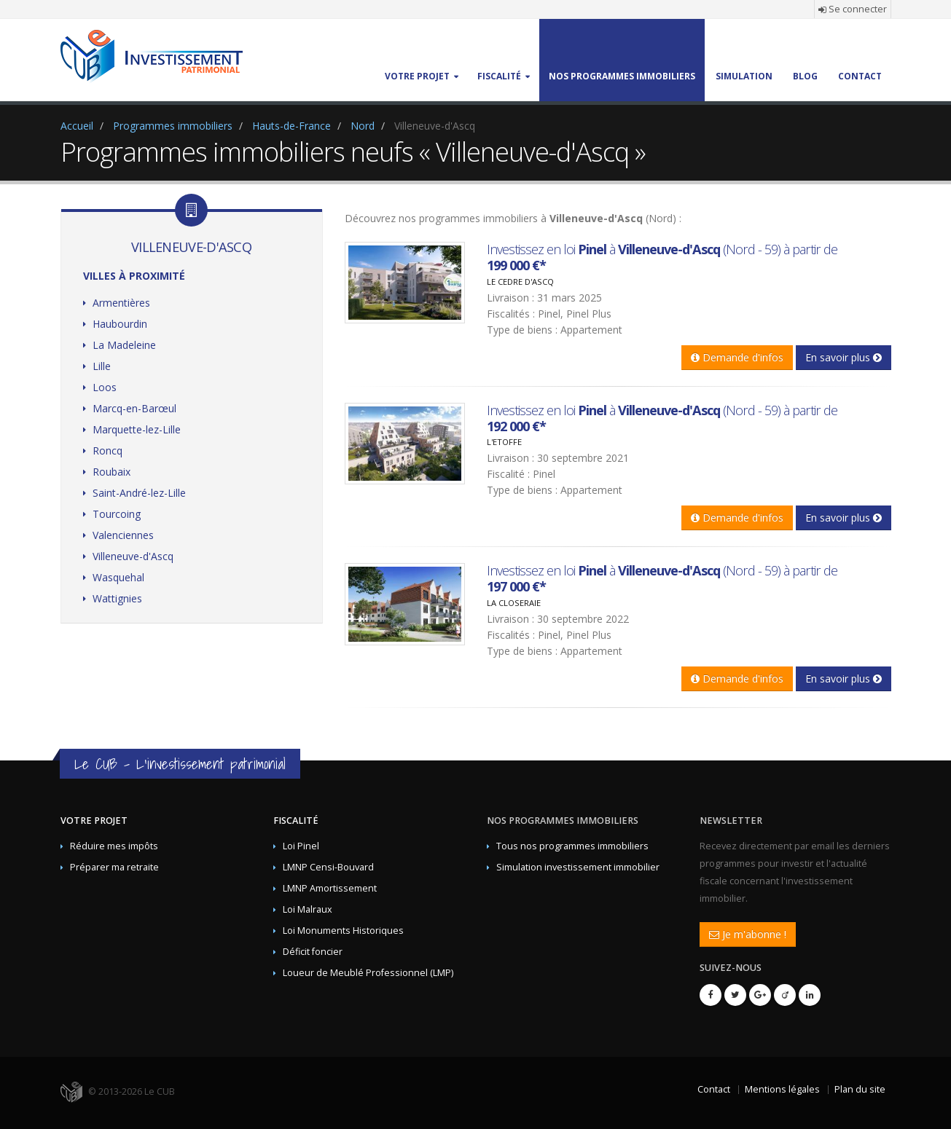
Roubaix (111, 472)
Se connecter (852, 9)
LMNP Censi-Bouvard (328, 867)
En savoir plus (843, 357)
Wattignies (117, 598)
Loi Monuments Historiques (343, 930)
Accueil (76, 126)
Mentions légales (782, 1089)
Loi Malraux (307, 909)
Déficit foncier (313, 951)
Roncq (107, 450)
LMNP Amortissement (330, 888)
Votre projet (94, 820)
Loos (105, 387)
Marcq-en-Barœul (134, 408)
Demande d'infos (737, 357)
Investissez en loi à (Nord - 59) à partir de (662, 257)
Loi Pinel (301, 846)
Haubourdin (120, 324)
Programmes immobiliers (172, 126)
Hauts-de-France (291, 126)
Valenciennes (123, 535)
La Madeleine (124, 345)
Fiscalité (295, 820)
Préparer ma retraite (114, 867)
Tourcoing (117, 514)
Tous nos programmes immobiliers (572, 846)
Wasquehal (118, 577)
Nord (363, 126)
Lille (102, 366)
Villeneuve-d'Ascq (133, 556)
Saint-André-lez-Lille (139, 493)
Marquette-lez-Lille (137, 429)
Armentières (121, 303)
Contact (713, 1089)
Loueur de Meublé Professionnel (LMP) (368, 973)
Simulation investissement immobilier (578, 867)
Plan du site (859, 1089)
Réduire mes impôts (114, 846)
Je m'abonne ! (747, 934)
